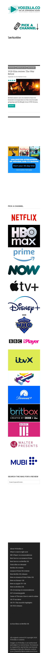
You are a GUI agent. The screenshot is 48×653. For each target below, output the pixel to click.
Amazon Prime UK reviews (19, 571)
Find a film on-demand (18, 565)
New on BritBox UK (17, 587)
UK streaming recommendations (22, 590)
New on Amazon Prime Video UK (22, 577)
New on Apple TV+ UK (18, 584)
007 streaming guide (17, 593)
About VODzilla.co (16, 549)
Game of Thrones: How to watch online (24, 596)
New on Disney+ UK (17, 580)
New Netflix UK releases (18, 574)
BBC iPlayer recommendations (21, 555)
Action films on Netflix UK (19, 624)
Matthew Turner (22, 76)
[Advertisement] (24, 54)
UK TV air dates (15, 599)
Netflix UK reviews (16, 568)
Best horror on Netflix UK (19, 561)
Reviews (31, 68)
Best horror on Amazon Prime (21, 558)
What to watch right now (19, 552)
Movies (12, 68)
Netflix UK (21, 68)
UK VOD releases (16, 606)
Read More (11, 105)
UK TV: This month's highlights (21, 603)
